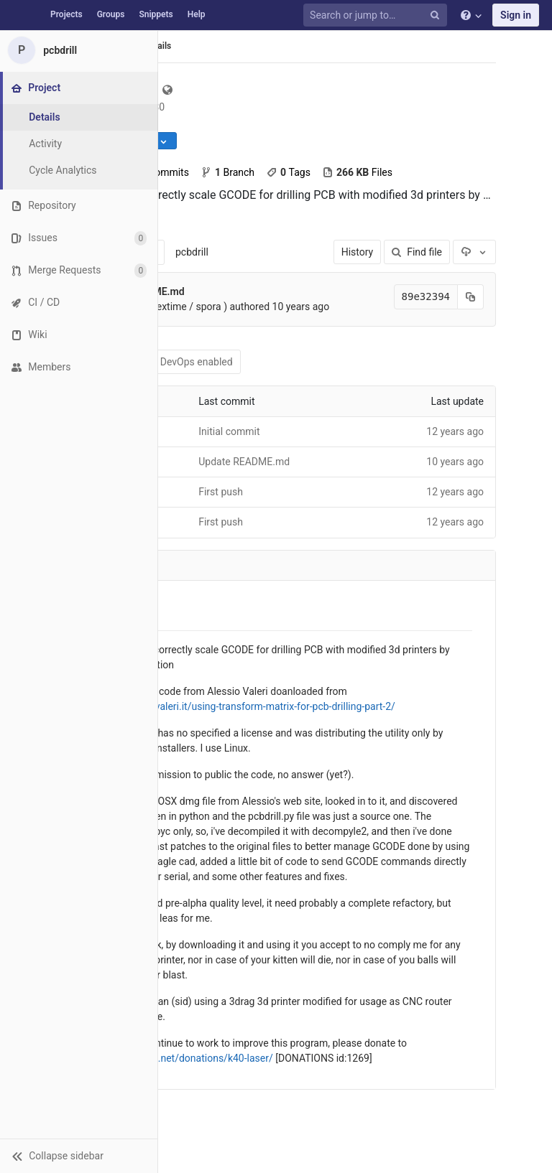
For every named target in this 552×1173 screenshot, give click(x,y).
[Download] (474, 252)
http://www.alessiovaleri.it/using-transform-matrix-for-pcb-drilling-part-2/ (233, 706)
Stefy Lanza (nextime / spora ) (160, 306)
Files (357, 172)
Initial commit (228, 431)
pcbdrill (191, 252)
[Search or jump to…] (377, 15)
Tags (288, 172)
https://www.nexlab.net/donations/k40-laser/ (172, 1058)
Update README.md (244, 461)
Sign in (515, 15)
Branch (227, 172)
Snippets (155, 14)
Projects (66, 14)
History (357, 252)
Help (197, 14)
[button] (78, 1156)
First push (220, 491)
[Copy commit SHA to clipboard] (471, 296)
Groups (111, 14)
